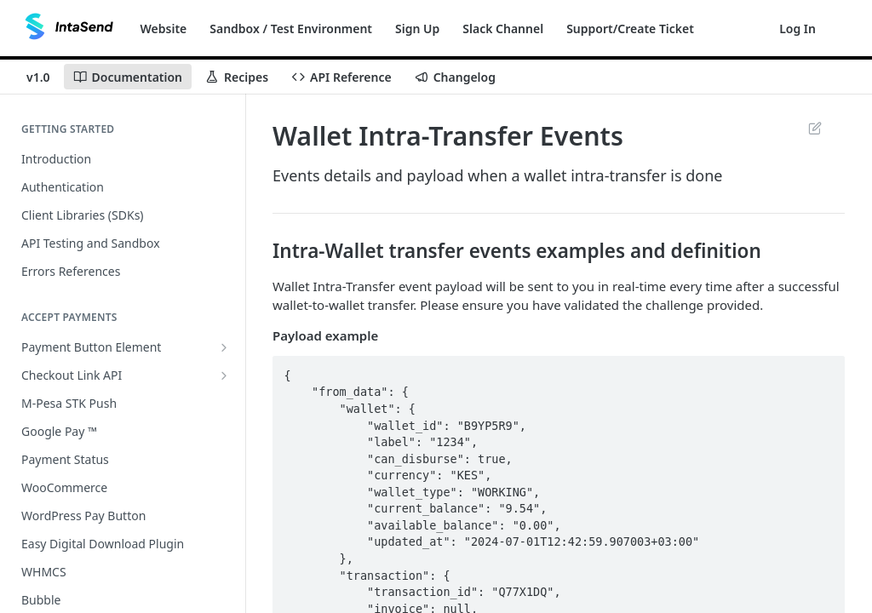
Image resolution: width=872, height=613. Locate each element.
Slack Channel (502, 28)
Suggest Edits (814, 128)
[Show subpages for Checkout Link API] (224, 375)
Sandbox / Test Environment (290, 28)
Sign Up (417, 28)
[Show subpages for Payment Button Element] (224, 347)
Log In (797, 28)
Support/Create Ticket (630, 28)
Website (164, 28)
